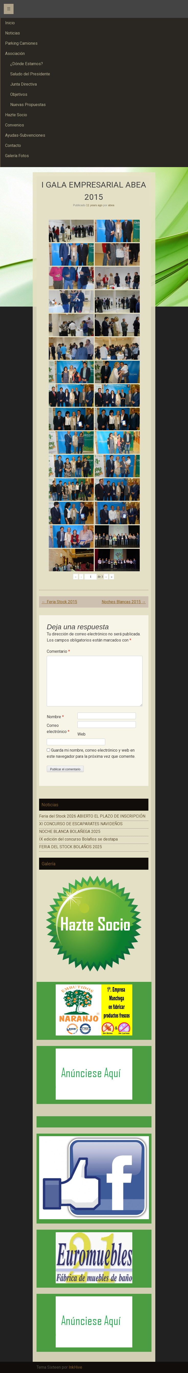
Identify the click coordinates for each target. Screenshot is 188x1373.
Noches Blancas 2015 (124, 601)
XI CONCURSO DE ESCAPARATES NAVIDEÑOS (81, 823)
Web (81, 734)
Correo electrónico (58, 728)
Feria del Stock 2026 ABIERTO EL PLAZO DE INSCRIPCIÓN (92, 816)
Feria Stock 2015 (59, 601)
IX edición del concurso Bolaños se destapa (78, 839)
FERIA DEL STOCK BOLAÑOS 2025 (70, 846)
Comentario (58, 651)
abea (111, 205)
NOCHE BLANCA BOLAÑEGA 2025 (69, 831)
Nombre (55, 716)
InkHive (75, 1367)
